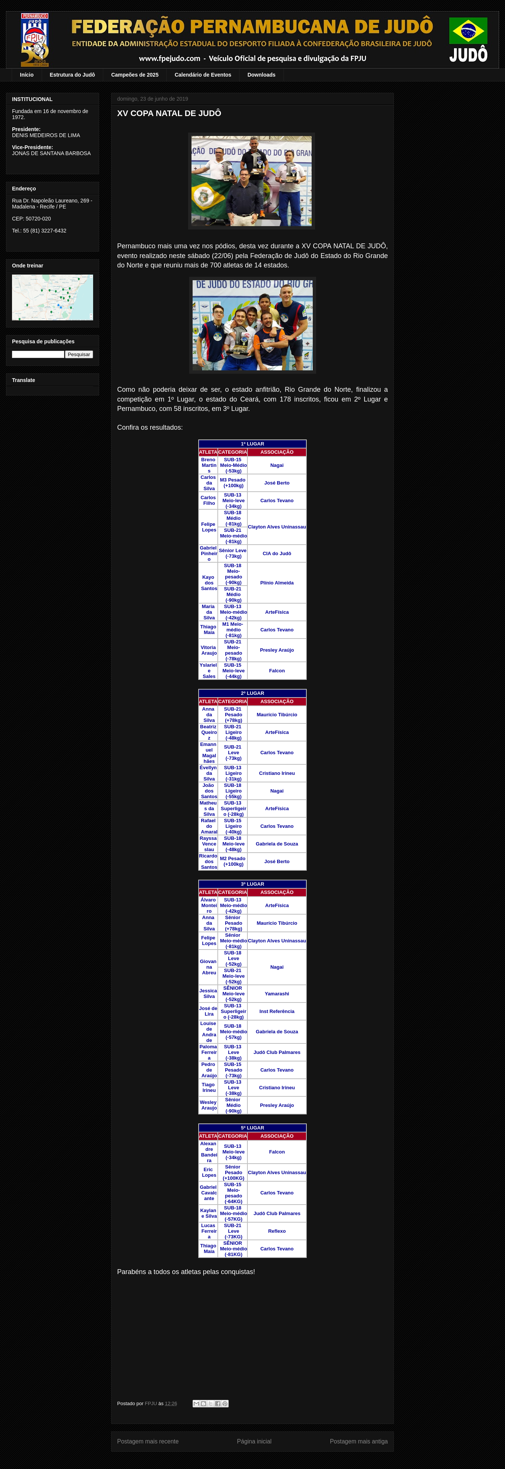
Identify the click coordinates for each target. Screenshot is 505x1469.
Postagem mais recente (148, 1441)
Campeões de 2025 (134, 75)
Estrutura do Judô (72, 75)
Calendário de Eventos (203, 75)
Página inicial (254, 1441)
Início (27, 75)
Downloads (261, 75)
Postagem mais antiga (359, 1441)
